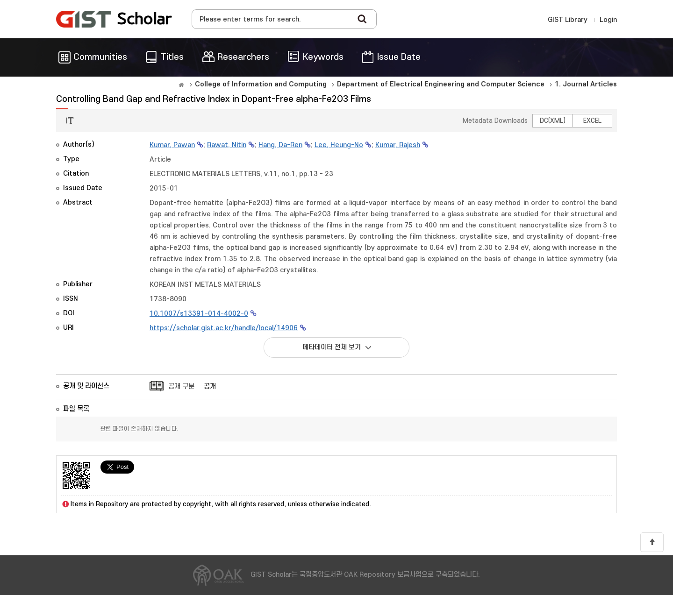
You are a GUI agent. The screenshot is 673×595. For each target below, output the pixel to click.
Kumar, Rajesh (397, 145)
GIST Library (567, 20)
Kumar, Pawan (172, 145)
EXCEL (592, 120)
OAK (114, 19)
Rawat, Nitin (226, 145)
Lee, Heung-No (339, 145)
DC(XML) (553, 120)
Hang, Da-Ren (280, 145)
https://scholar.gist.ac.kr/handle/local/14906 (224, 328)
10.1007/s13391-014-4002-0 (199, 314)
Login (608, 20)
